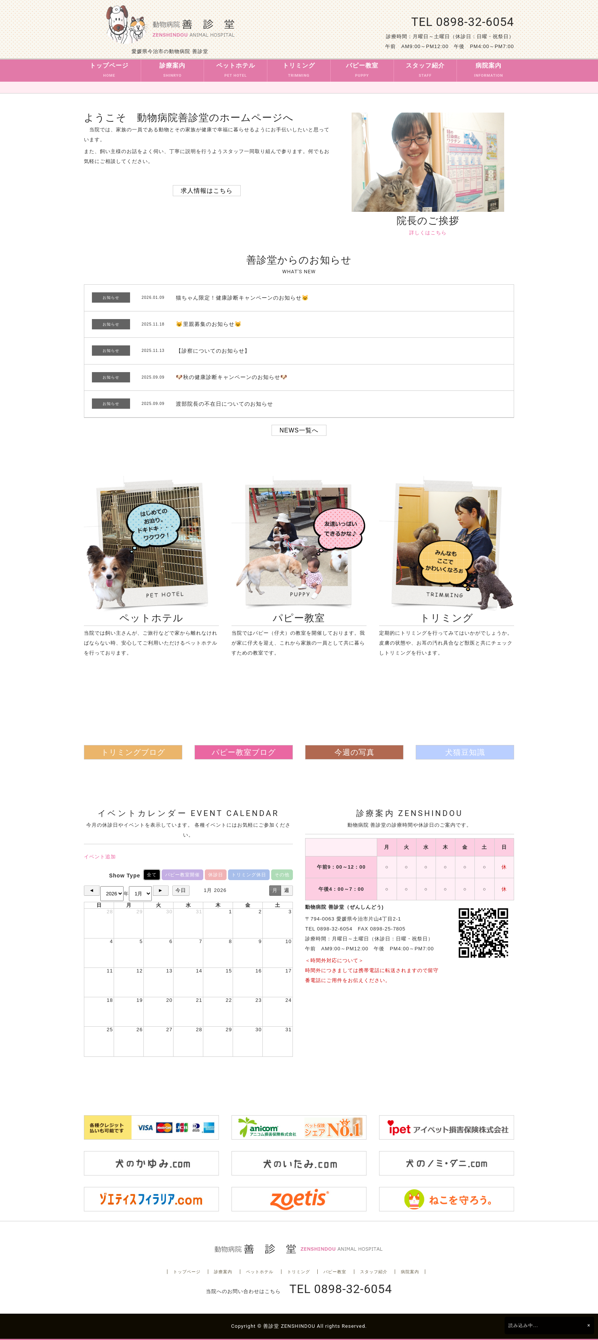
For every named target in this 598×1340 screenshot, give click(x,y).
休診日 (215, 874)
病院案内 (488, 71)
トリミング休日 (248, 874)
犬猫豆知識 (465, 752)
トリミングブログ (133, 752)
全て (152, 874)
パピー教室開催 (182, 874)
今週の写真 (354, 752)
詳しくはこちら (428, 232)
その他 (282, 874)
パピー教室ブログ (244, 752)
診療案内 (172, 71)
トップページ (109, 71)
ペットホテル (235, 71)
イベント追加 (100, 856)
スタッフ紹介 (425, 71)
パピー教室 (362, 71)
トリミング (298, 71)
